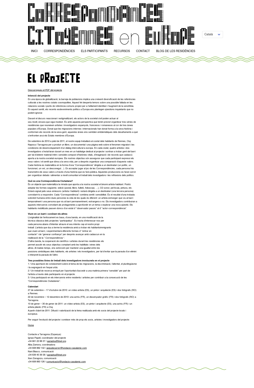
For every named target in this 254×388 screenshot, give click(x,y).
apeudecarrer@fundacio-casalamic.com (66, 348)
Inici (34, 51)
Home (31, 325)
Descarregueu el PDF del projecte (45, 90)
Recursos (122, 51)
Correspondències (59, 51)
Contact (143, 51)
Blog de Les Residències (175, 51)
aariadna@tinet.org (56, 341)
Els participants (94, 51)
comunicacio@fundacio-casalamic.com (66, 362)
